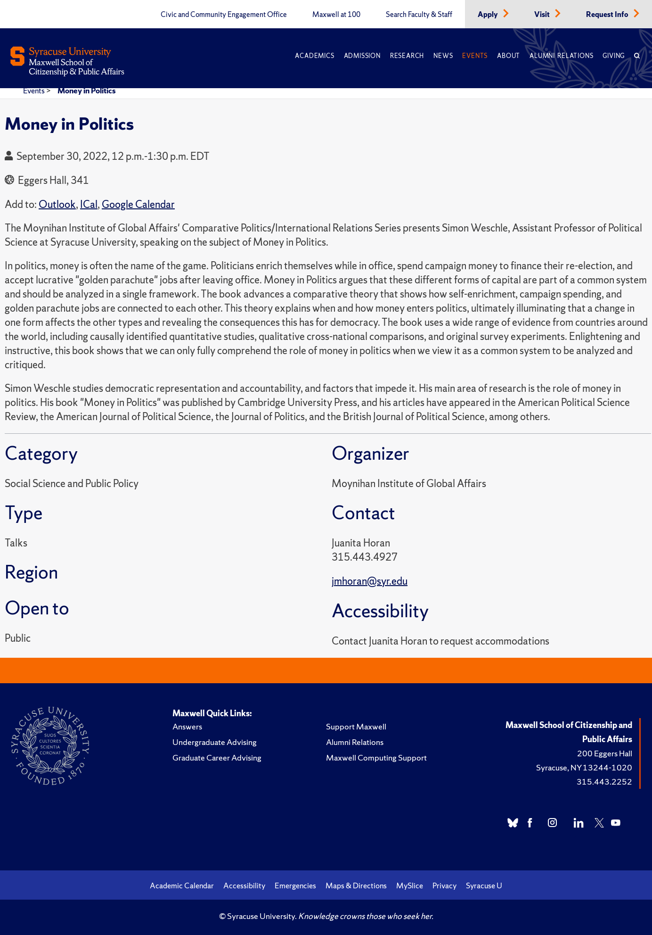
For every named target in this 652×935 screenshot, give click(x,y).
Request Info (608, 14)
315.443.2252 (604, 781)
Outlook (57, 204)
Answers (187, 726)
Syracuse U (484, 885)
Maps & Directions (356, 885)
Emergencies (295, 885)
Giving (614, 56)
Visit (542, 14)
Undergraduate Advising (214, 741)
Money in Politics (86, 90)
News (443, 56)
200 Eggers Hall (604, 753)
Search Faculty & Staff (419, 14)
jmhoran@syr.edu (370, 581)
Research (407, 56)
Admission (362, 56)
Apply (488, 14)
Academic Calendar (182, 885)
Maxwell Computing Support (376, 757)
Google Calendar (138, 204)
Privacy (444, 885)
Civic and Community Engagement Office (224, 14)
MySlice (409, 885)
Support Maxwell (356, 726)
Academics (314, 56)
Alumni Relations (561, 56)
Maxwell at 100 (336, 14)
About (508, 56)
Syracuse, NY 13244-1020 (584, 767)
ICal (89, 204)
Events (475, 56)
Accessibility (244, 885)
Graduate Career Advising (216, 757)
